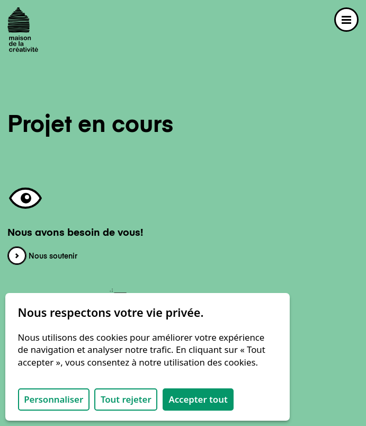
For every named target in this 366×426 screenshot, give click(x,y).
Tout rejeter (126, 399)
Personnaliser (53, 399)
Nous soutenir (42, 256)
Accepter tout (197, 399)
